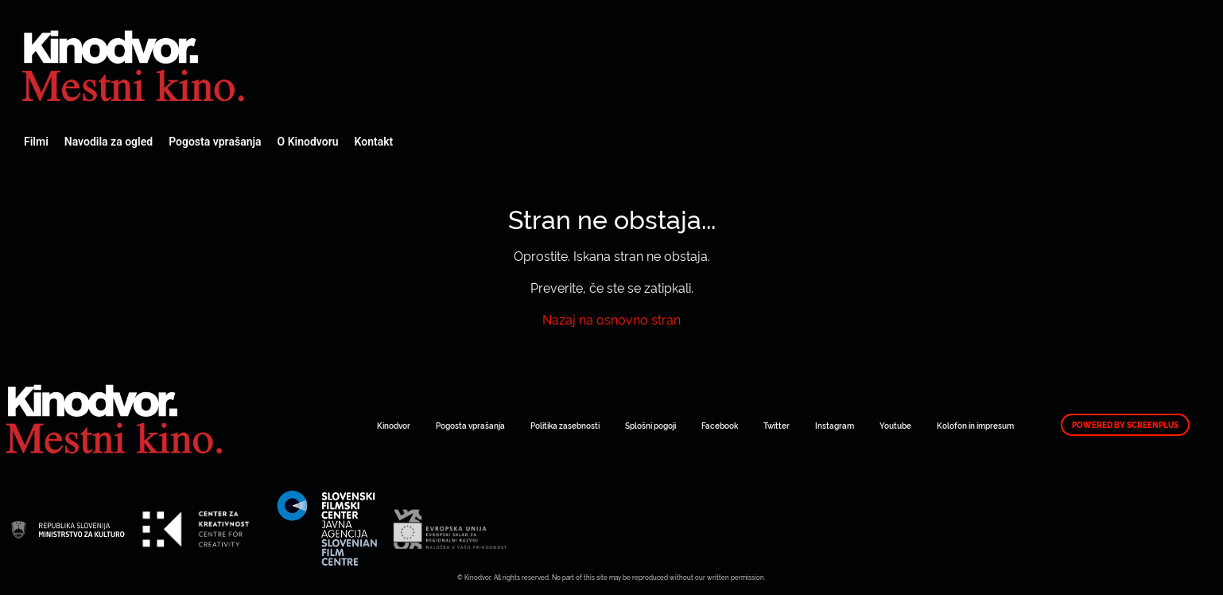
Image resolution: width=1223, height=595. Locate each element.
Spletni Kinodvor (135, 63)
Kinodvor (393, 425)
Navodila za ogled (108, 141)
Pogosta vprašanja (215, 141)
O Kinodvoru (308, 141)
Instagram (834, 425)
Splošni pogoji (650, 425)
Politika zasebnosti (565, 425)
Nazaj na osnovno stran (611, 319)
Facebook (719, 425)
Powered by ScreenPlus (1125, 424)
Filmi (36, 141)
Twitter (776, 425)
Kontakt (374, 141)
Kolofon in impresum (975, 425)
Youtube (895, 425)
